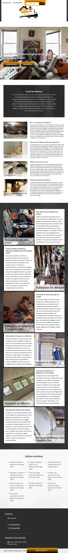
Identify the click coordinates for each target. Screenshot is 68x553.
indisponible (6, 3)
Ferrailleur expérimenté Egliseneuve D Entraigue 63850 (36, 485)
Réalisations (28, 64)
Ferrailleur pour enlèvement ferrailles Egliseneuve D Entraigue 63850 (55, 476)
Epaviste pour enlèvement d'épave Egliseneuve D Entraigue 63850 (55, 486)
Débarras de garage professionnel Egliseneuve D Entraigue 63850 (36, 475)
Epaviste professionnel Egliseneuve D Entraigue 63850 (17, 464)
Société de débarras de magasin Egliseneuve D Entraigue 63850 (54, 464)
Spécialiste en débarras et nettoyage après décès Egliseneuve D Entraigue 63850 (17, 476)
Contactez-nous (11, 64)
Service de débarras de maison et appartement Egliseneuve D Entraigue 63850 (17, 486)
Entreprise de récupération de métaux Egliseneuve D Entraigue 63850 (17, 497)
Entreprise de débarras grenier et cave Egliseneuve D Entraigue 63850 (36, 465)
